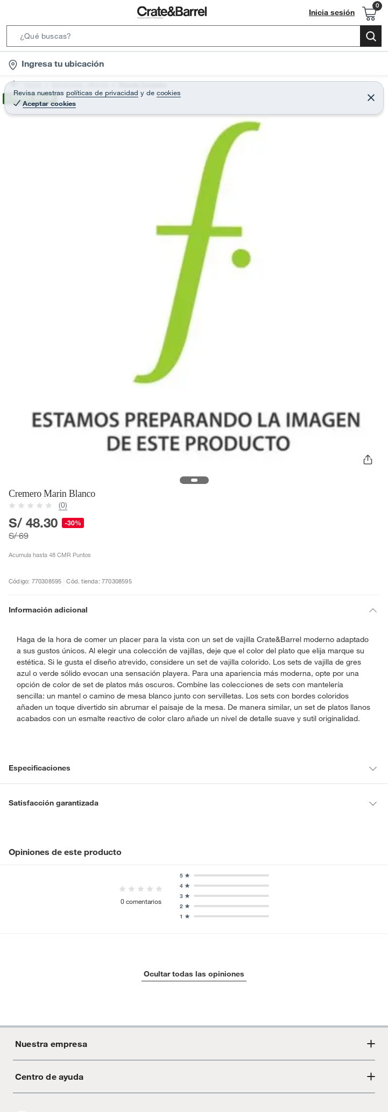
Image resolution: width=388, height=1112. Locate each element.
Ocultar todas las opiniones (194, 963)
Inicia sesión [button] (335, 13)
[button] (194, 38)
